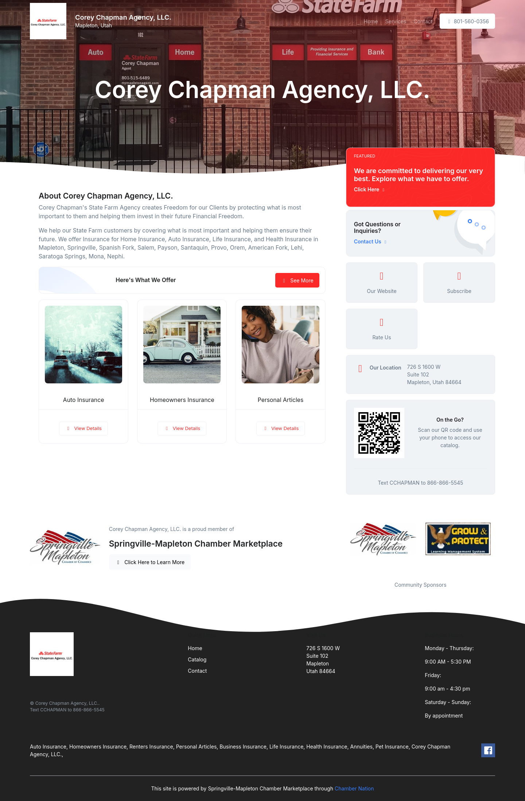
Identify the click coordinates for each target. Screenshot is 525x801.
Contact (422, 21)
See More (297, 280)
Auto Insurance (83, 399)
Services (395, 21)
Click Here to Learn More (150, 562)
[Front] (49, 21)
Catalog (197, 659)
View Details (83, 428)
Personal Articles (281, 399)
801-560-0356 (467, 21)
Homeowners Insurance (182, 399)
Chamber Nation (354, 788)
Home (371, 21)
